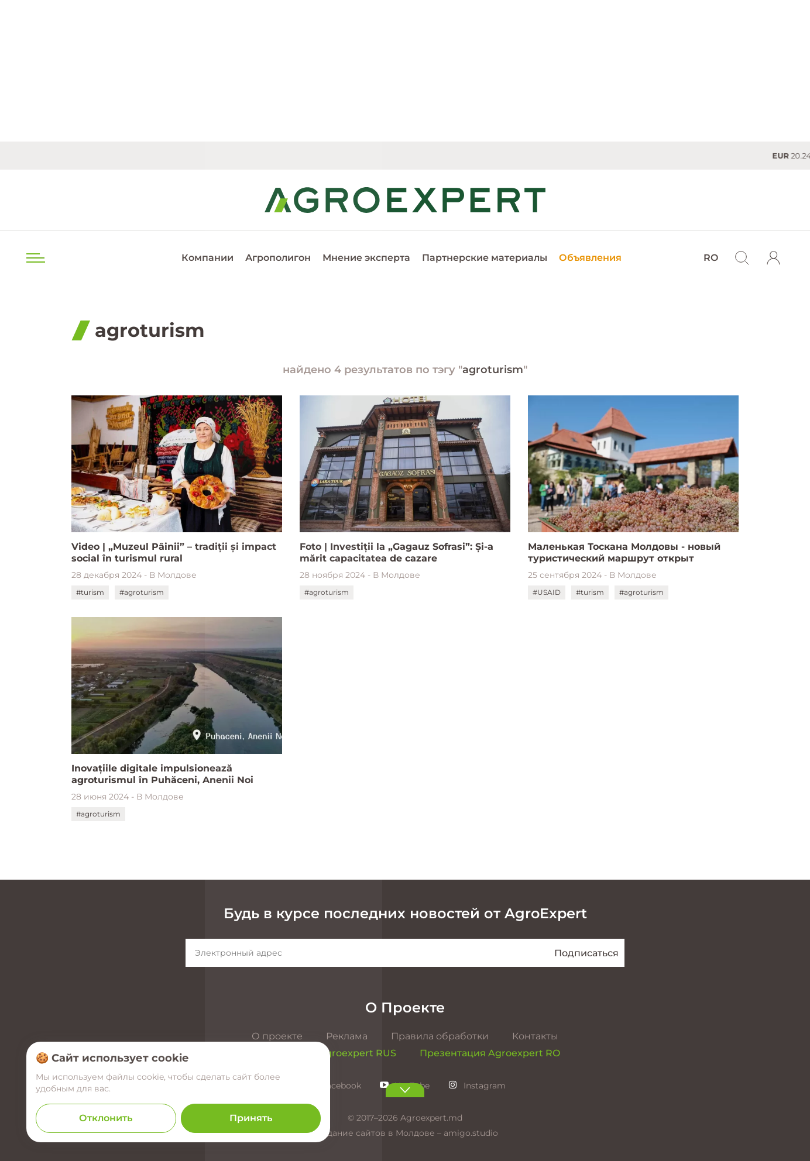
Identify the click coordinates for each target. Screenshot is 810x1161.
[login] (774, 258)
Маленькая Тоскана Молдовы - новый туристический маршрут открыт (624, 552)
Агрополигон (278, 257)
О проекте (277, 1036)
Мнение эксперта (366, 257)
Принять (250, 1118)
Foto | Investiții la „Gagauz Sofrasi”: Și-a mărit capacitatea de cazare (396, 552)
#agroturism (141, 592)
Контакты (535, 1036)
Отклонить (105, 1118)
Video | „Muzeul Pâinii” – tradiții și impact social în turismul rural (173, 552)
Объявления (590, 257)
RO (710, 257)
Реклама (347, 1036)
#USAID (547, 592)
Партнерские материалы (484, 257)
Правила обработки (440, 1036)
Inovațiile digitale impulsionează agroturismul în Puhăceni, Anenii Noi (162, 774)
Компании (207, 257)
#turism (90, 592)
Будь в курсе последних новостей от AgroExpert (405, 913)
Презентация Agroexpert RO (490, 1053)
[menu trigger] (34, 257)
